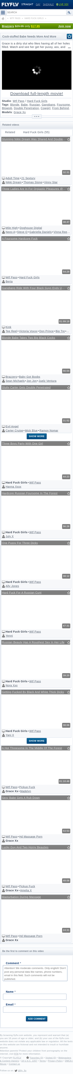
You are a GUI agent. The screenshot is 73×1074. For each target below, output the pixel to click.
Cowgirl (45, 108)
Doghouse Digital (31, 227)
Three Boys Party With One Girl (22, 443)
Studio (6, 100)
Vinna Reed (61, 232)
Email (11, 1004)
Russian (34, 104)
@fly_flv (22, 1070)
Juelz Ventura (47, 380)
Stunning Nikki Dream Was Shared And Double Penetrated (36, 139)
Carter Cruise (14, 430)
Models (7, 112)
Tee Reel (11, 331)
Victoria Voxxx (28, 331)
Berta (9, 281)
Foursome (63, 104)
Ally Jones (12, 586)
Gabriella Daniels (40, 232)
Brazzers (8, 26)
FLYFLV (17, 1058)
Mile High (12, 227)
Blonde (14, 104)
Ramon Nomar (49, 430)
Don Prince (46, 331)
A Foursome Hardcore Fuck (20, 238)
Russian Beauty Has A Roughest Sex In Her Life (33, 642)
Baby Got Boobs (29, 376)
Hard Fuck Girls (37, 100)
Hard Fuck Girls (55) (36, 132)
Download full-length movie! (36, 94)
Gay (38, 4)
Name (11, 991)
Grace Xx (20, 112)
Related (10, 132)
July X (10, 536)
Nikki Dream (14, 182)
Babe (24, 104)
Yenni (9, 635)
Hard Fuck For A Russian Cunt (21, 592)
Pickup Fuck (27, 787)
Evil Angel (12, 426)
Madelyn (25, 791)
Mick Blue (31, 430)
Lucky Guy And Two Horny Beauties (25, 847)
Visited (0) (50, 1058)
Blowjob (7, 108)
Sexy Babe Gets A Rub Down (21, 797)
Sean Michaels (15, 380)
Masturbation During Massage (21, 897)
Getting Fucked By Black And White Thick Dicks (33, 692)
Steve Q (22, 232)
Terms (43, 1061)
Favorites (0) (36, 1058)
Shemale (48, 4)
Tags (5, 104)
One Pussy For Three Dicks (20, 542)
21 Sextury (28, 178)
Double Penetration (26, 108)
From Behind (60, 108)
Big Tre (60, 331)
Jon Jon (32, 380)
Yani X (10, 735)
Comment (13, 963)
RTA (16, 1054)
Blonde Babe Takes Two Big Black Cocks (28, 337)
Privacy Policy (55, 1061)
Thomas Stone (32, 182)
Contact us (14, 1064)
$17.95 (35, 26)
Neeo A (10, 232)
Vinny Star (51, 182)
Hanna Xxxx (13, 486)
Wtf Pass (18, 100)
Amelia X (26, 890)
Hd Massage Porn (30, 836)
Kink (8, 327)
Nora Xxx (12, 685)
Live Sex (62, 4)
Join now (64, 26)
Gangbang (48, 104)
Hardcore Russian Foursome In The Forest (29, 493)
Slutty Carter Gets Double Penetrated (26, 387)
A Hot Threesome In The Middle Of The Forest (32, 748)
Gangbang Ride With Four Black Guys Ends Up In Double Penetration (36, 288)
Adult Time (12, 178)
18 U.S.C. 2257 (29, 1061)
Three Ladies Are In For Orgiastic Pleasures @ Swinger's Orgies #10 (36, 188)
